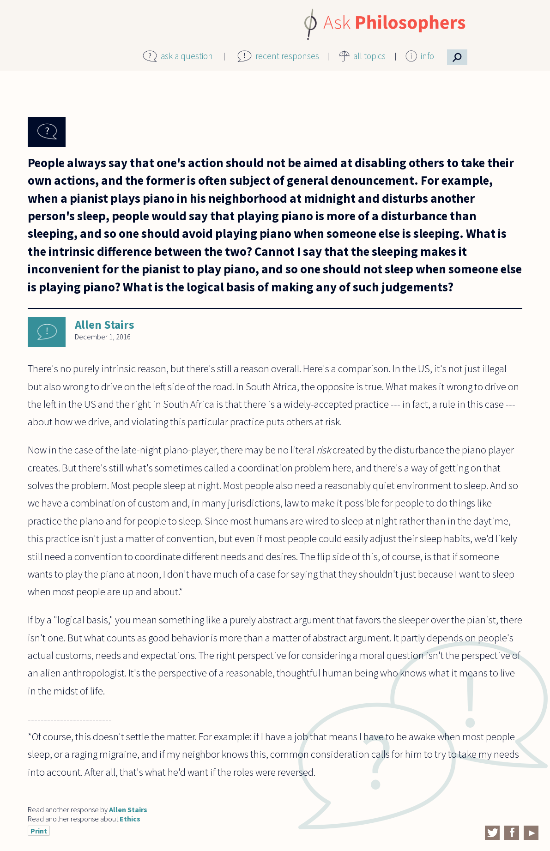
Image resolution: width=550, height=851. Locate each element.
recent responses (287, 55)
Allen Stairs (104, 324)
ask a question (187, 55)
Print (38, 830)
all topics (369, 55)
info (427, 55)
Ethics (130, 818)
